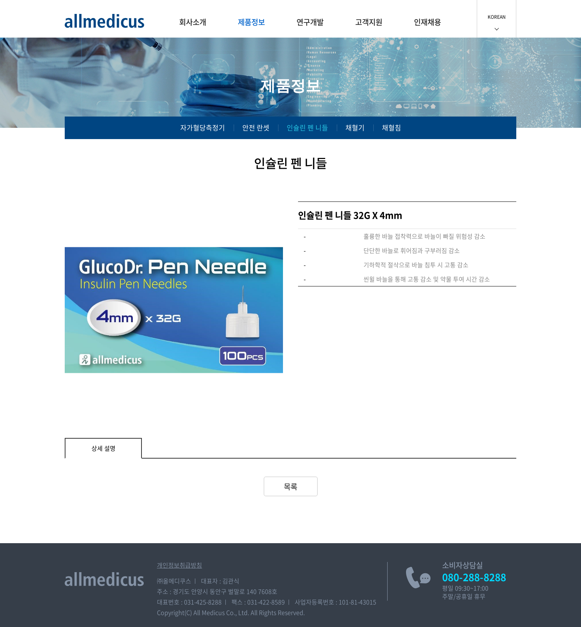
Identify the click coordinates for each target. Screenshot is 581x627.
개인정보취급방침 (179, 564)
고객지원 (368, 22)
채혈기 (355, 128)
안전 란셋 (255, 128)
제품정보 (251, 22)
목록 (290, 486)
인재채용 (427, 22)
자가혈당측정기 (202, 128)
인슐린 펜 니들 (307, 128)
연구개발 (310, 22)
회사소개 (192, 22)
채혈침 (391, 128)
